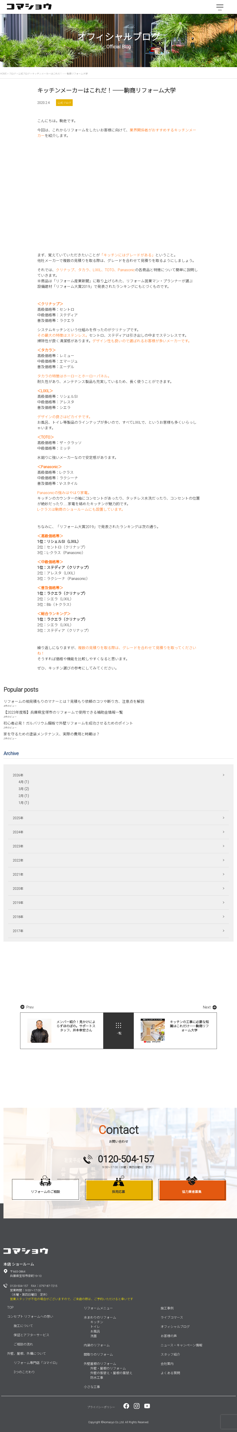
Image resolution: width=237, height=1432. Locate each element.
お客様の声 (169, 1336)
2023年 (18, 846)
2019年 (18, 903)
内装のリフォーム (97, 1345)
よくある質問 (170, 1373)
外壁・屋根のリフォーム (108, 1368)
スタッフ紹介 (170, 1354)
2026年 (18, 775)
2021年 (18, 874)
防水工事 (96, 1377)
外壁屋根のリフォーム (100, 1364)
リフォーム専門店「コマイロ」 (36, 1363)
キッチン (96, 1322)
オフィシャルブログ (175, 1327)
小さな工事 (92, 1387)
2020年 (18, 888)
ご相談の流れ (23, 1344)
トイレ (95, 1327)
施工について (23, 1326)
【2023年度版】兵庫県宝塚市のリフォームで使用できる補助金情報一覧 (63, 712)
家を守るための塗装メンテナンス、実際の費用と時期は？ (51, 734)
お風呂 (95, 1331)
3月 (21, 789)
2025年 (18, 818)
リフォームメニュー (98, 1308)
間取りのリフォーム (98, 1354)
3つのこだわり (24, 1372)
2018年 (18, 917)
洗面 (93, 1336)
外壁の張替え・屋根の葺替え (111, 1373)
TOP (10, 1307)
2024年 (18, 832)
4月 (21, 782)
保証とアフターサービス (31, 1335)
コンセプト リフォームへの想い (30, 1316)
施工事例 (167, 1308)
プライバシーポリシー (101, 1407)
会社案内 (167, 1364)
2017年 (18, 931)
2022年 (18, 860)
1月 (21, 803)
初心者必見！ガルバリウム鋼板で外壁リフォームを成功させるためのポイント (68, 723)
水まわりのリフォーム (100, 1317)
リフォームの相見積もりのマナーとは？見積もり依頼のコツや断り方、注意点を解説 (73, 701)
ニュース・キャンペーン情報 (181, 1345)
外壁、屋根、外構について (26, 1353)
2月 (21, 796)
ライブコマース (172, 1317)
